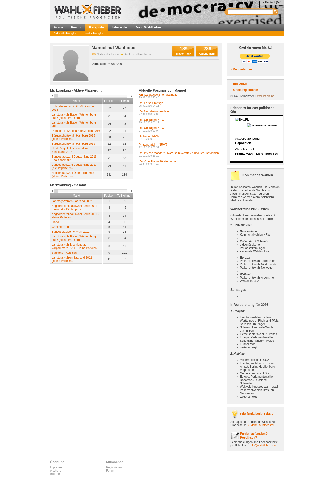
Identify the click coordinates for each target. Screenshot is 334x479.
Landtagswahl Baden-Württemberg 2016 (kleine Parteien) (74, 116)
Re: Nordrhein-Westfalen (154, 111)
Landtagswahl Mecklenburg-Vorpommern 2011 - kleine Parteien (74, 246)
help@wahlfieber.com (262, 445)
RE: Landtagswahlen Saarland (158, 94)
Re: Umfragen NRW (151, 119)
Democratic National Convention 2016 (76, 130)
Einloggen (240, 83)
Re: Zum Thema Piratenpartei (158, 161)
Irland (55, 222)
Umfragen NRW (149, 136)
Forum (76, 27)
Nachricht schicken (108, 54)
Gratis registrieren (245, 90)
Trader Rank (183, 53)
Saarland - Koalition (64, 252)
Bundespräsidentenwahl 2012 (71, 231)
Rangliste (96, 27)
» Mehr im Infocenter (261, 425)
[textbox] (250, 12)
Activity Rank (207, 53)
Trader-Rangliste (94, 33)
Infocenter (120, 27)
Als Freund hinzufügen (138, 54)
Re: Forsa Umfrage (151, 103)
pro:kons (55, 470)
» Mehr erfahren (241, 69)
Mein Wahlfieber (148, 27)
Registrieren (114, 467)
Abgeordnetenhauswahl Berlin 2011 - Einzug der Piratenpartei (75, 207)
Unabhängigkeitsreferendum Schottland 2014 (70, 150)
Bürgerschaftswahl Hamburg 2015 (73, 143)
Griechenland (60, 227)
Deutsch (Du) (273, 2)
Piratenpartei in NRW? (153, 144)
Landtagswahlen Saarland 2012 (72, 201)
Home (58, 27)
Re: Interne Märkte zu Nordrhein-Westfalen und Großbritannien (179, 153)
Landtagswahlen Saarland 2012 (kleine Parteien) (72, 259)
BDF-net (55, 474)
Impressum (57, 467)
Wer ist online (265, 96)
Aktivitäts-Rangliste (66, 33)
